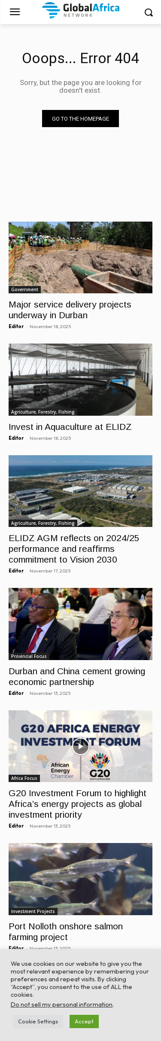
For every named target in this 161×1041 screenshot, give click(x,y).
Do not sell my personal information (61, 1004)
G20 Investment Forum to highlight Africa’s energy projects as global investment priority (77, 803)
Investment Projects (33, 911)
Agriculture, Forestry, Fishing (43, 412)
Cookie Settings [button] (38, 1021)
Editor (16, 326)
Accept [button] (84, 1021)
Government (24, 289)
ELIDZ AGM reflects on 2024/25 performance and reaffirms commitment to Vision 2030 (74, 548)
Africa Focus (24, 778)
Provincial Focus (29, 656)
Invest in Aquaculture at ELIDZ (70, 427)
